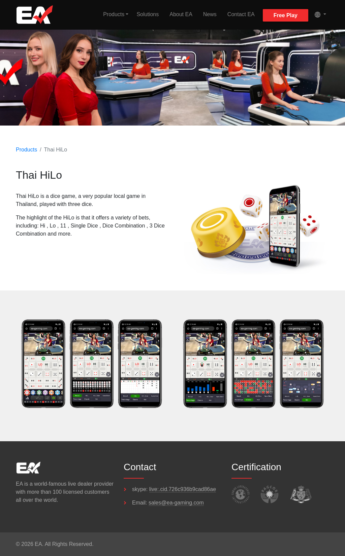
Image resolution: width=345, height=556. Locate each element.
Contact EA (241, 14)
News (210, 14)
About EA (180, 14)
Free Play (285, 15)
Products (26, 149)
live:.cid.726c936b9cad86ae (182, 489)
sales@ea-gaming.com (176, 503)
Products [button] (113, 14)
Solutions (147, 14)
